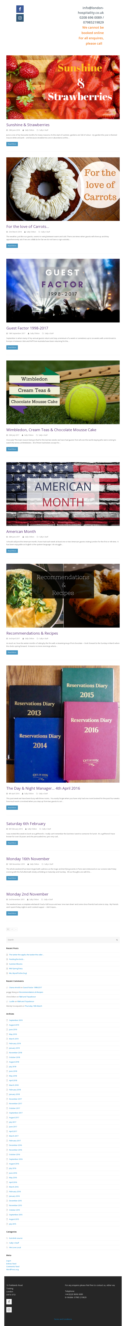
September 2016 (15, 1159)
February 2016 (15, 1191)
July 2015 (12, 1224)
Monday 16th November (28, 858)
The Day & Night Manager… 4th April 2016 (43, 788)
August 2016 (14, 1163)
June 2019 (13, 1029)
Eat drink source (15, 1238)
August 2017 (14, 1117)
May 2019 (13, 1034)
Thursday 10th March (33, 1006)
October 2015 (14, 1210)
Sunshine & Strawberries (27, 124)
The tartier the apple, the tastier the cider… (26, 954)
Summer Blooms (15, 964)
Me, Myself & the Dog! (18, 973)
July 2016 (12, 1168)
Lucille (11, 1001)
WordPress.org (12, 1269)
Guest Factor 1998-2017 (27, 328)
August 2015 (14, 1219)
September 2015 (15, 1214)
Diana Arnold (14, 987)
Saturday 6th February (25, 823)
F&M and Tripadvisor (27, 996)
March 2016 (13, 1187)
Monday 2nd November (27, 894)
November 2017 (15, 1103)
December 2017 (15, 1099)
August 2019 (14, 1025)
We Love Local (15, 1247)
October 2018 (14, 1057)
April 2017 (13, 1131)
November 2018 (15, 1052)
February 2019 (15, 1043)
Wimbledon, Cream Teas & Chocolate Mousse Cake (51, 429)
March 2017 (13, 1136)
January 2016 (14, 1196)
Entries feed (11, 1263)
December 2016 (15, 1145)
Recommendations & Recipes (32, 633)
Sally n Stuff (43, 130)
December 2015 (15, 1200)
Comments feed (12, 1266)
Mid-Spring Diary (16, 968)
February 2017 (15, 1140)
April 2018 (13, 1080)
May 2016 (13, 1177)
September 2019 (15, 1020)
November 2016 (15, 1150)
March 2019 (13, 1039)
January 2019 (14, 1048)
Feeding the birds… (17, 959)
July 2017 (12, 1122)
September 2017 (15, 1113)
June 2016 (13, 1173)
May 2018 (13, 1076)
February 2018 (15, 1089)
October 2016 (14, 1154)
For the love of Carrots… (27, 226)
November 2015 (15, 1205)
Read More (12, 144)
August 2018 (14, 1062)
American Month (21, 531)
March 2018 (13, 1085)
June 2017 (13, 1126)
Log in (8, 1260)
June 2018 (13, 1071)
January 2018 (14, 1094)
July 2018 (12, 1066)
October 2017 (14, 1108)
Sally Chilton (29, 130)
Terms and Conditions (63, 1319)
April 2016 (13, 1182)
